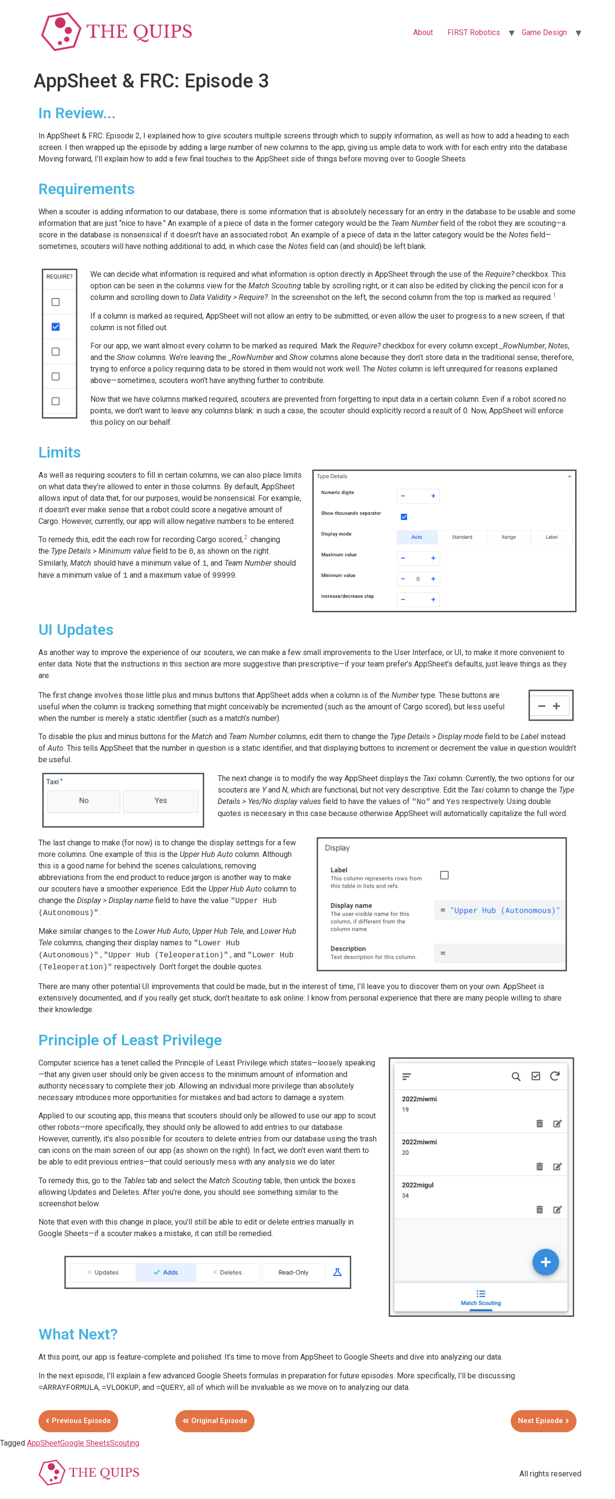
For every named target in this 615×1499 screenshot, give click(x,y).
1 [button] (554, 295)
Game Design (544, 32)
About (423, 32)
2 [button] (245, 537)
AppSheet (43, 1443)
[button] (78, 1421)
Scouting (124, 1443)
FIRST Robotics (473, 32)
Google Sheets (85, 1443)
